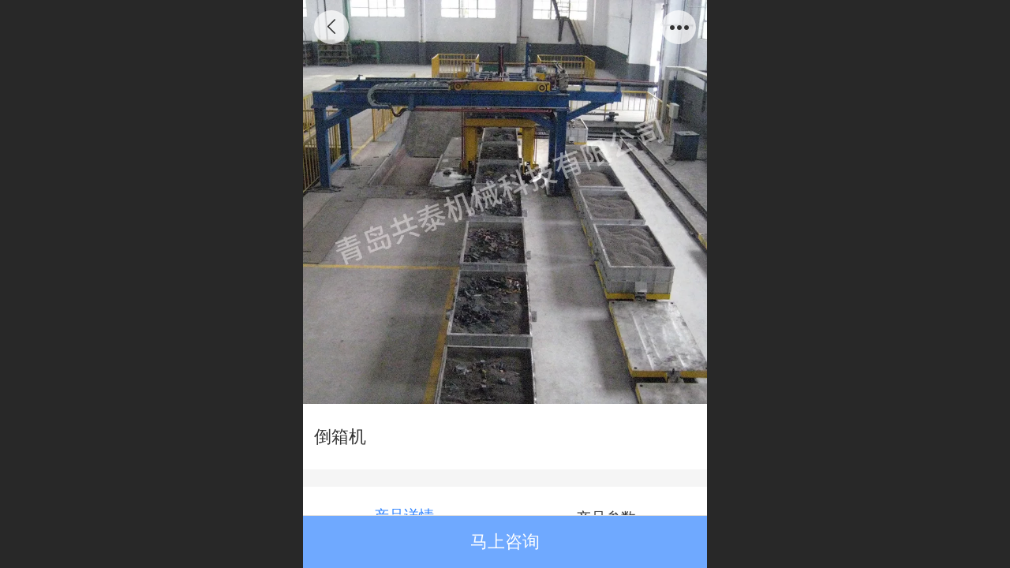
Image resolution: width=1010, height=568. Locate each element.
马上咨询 (505, 541)
